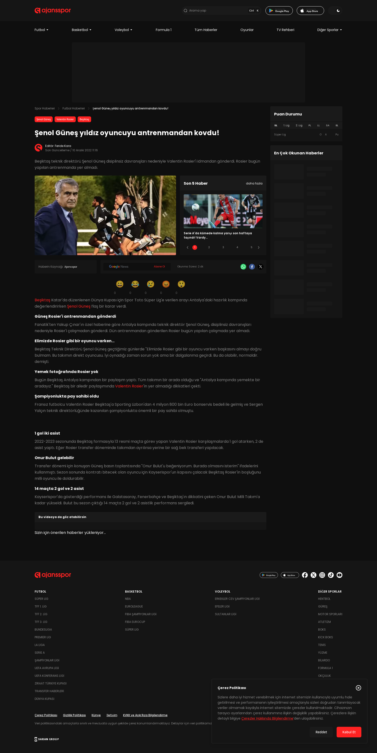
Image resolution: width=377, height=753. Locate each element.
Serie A (40, 653)
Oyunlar (247, 29)
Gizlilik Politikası (74, 715)
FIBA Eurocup (135, 622)
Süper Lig (41, 599)
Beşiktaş (84, 119)
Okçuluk (324, 676)
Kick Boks (325, 637)
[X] (261, 267)
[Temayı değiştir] (335, 10)
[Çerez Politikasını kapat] (358, 688)
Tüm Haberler (206, 29)
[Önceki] (187, 247)
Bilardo (324, 660)
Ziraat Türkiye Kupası (51, 683)
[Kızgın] (166, 287)
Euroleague (134, 606)
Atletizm (324, 622)
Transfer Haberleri (49, 691)
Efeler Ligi (222, 606)
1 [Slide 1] (194, 247)
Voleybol (124, 29)
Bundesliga (43, 629)
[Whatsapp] (243, 267)
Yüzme (322, 653)
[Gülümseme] (120, 287)
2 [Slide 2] (209, 247)
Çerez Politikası (46, 715)
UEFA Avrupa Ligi (47, 668)
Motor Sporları (330, 614)
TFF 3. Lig (41, 622)
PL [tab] (309, 125)
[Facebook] (252, 267)
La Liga (40, 645)
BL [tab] (337, 125)
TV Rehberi (285, 29)
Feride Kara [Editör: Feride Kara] (63, 146)
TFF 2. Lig (41, 614)
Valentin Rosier (65, 119)
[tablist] (306, 125)
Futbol (42, 29)
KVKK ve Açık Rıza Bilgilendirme (145, 715)
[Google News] (137, 267)
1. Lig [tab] (286, 125)
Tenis (322, 645)
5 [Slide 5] (251, 247)
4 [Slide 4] (237, 247)
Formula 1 (163, 29)
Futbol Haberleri (74, 108)
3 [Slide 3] (223, 247)
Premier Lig (43, 637)
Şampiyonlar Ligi (47, 660)
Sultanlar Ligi (225, 614)
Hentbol (324, 599)
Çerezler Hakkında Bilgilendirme (267, 718)
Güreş (322, 606)
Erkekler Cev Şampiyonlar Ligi (237, 599)
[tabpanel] (306, 135)
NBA (128, 599)
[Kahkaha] (135, 287)
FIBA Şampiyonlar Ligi (141, 614)
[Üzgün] (150, 287)
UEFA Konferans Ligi (49, 676)
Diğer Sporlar (329, 29)
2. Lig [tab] (299, 125)
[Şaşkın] (181, 287)
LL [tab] (318, 125)
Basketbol (82, 29)
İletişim (112, 715)
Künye (96, 715)
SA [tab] (327, 125)
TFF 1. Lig (41, 606)
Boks (322, 629)
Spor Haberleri (45, 108)
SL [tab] (275, 125)
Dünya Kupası (44, 699)
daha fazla (254, 183)
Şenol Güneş (44, 119)
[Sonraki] (259, 247)
